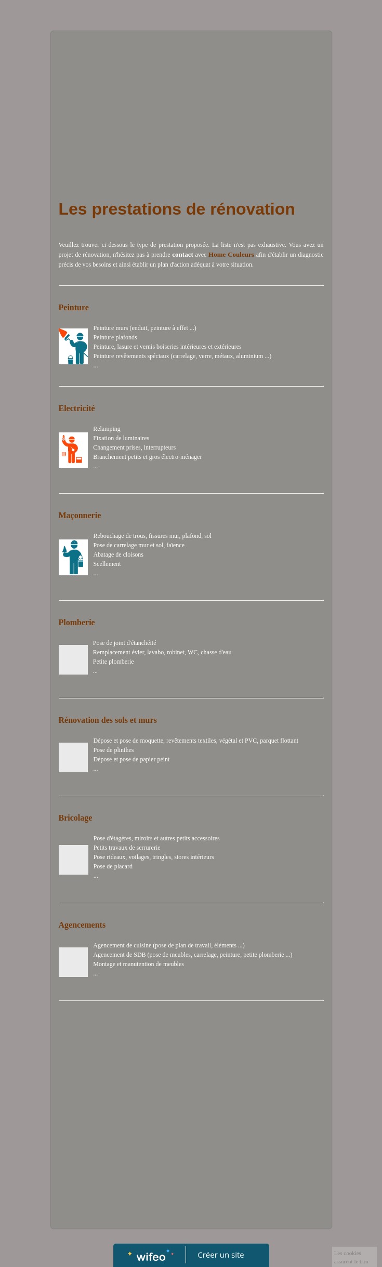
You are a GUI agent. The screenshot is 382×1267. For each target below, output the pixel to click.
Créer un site (220, 1254)
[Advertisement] (191, 109)
